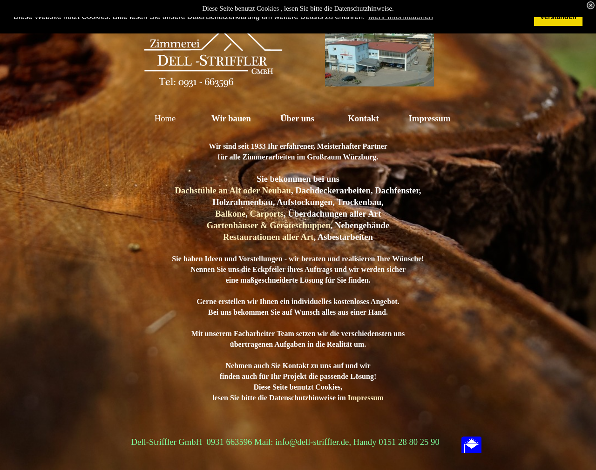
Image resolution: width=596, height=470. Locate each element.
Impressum (366, 398)
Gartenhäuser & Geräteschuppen (269, 225)
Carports (267, 213)
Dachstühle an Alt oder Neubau (233, 190)
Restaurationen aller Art (268, 237)
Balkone (230, 213)
